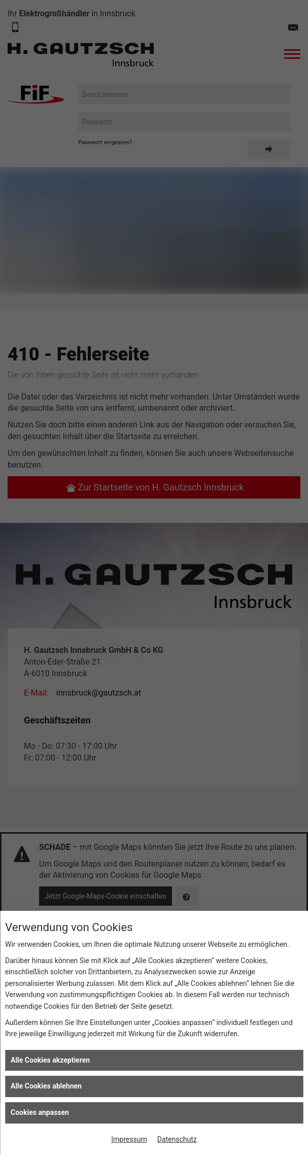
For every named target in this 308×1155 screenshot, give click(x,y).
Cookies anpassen (40, 1112)
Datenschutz (177, 1139)
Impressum (129, 1139)
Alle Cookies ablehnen (46, 1086)
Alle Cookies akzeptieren (50, 1060)
